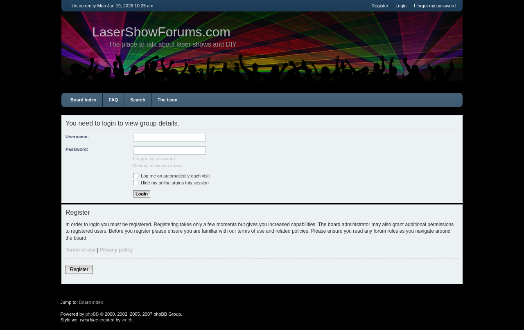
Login (401, 5)
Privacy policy (116, 250)
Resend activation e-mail (157, 165)
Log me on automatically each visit (171, 175)
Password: (77, 149)
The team (167, 99)
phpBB (92, 314)
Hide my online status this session (171, 182)
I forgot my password (435, 5)
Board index (83, 99)
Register (379, 5)
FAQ (113, 99)
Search (137, 99)
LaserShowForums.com (161, 32)
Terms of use (81, 250)
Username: (77, 136)
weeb (127, 319)
